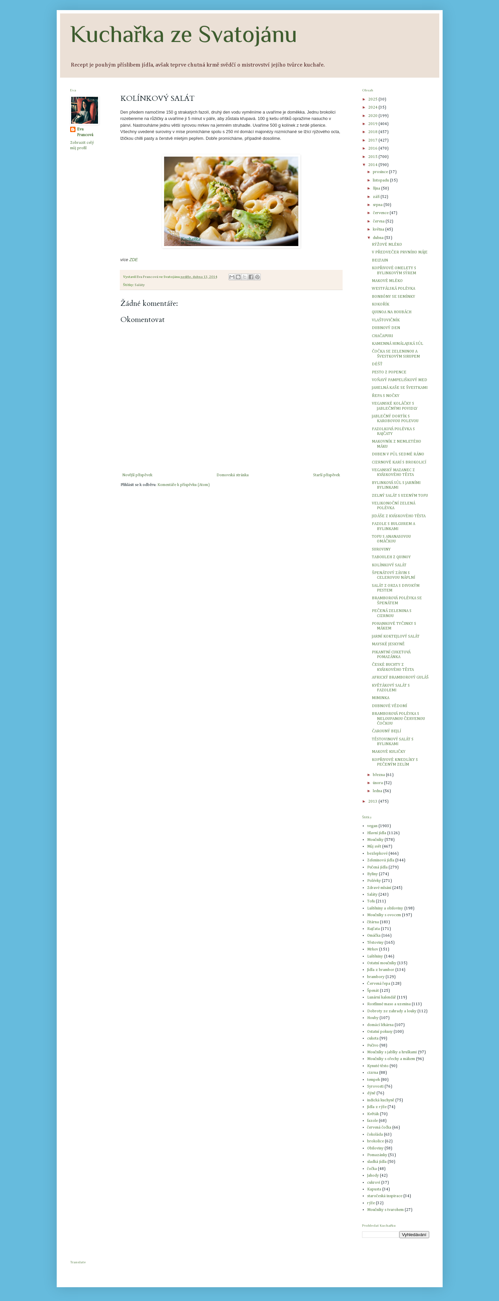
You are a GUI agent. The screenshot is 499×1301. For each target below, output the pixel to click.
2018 (373, 132)
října (377, 189)
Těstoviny (375, 943)
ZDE (133, 259)
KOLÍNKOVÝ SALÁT (389, 565)
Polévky (374, 881)
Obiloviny (375, 1148)
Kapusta (374, 1189)
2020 (373, 116)
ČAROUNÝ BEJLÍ (386, 731)
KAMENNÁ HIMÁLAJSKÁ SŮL (397, 344)
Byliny (372, 874)
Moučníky (375, 840)
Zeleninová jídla (380, 860)
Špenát (373, 991)
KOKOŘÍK (380, 304)
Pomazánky (377, 1155)
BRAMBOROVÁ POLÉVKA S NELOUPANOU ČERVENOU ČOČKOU (398, 719)
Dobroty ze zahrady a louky (391, 1011)
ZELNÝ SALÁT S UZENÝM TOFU (400, 496)
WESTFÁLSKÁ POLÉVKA (393, 289)
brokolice (375, 1141)
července (381, 213)
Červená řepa (378, 984)
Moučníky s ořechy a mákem (391, 1059)
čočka (372, 1169)
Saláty (140, 285)
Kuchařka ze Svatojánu (183, 34)
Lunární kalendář (381, 997)
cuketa (373, 1038)
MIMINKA (380, 698)
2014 (373, 165)
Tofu (371, 901)
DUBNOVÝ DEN (386, 328)
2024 (373, 108)
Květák (373, 1114)
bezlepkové (377, 854)
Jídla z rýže (377, 1107)
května (379, 230)
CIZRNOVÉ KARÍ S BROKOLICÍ (399, 462)
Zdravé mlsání (379, 888)
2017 (373, 140)
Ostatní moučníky (381, 963)
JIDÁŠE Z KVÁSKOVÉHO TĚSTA (399, 516)
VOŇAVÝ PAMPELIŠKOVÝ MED (399, 380)
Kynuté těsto (378, 1066)
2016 (373, 149)
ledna (378, 791)
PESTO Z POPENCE (389, 372)
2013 (373, 802)
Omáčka (374, 936)
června (379, 221)
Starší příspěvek (326, 475)
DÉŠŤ (377, 364)
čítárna (373, 922)
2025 (373, 99)
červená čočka (379, 1128)
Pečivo (373, 1046)
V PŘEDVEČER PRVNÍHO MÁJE (400, 252)
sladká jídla (377, 1162)
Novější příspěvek (137, 475)
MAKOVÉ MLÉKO (387, 281)
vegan (372, 826)
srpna (378, 205)
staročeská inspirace (384, 1196)
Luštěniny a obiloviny (385, 908)
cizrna (372, 1073)
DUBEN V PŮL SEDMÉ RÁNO (398, 454)
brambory (376, 977)
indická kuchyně (380, 1100)
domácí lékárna (380, 1025)
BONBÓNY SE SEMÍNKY (393, 297)
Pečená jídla (377, 867)
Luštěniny (375, 956)
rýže (371, 1203)
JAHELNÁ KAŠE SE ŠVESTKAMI (399, 388)
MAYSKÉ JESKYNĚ (388, 644)
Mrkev (372, 949)
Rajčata (373, 929)
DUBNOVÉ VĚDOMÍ (389, 706)
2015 (373, 157)
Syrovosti (375, 1087)
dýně (371, 1093)
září (377, 197)
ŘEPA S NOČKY (385, 396)
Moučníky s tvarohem (385, 1210)
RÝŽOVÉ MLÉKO (387, 245)
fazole (372, 1121)
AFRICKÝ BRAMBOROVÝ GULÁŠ (400, 678)
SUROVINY (381, 549)
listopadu (381, 180)
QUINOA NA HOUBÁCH (391, 312)
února (378, 783)
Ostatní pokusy (380, 1032)
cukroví (373, 1183)
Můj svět (374, 847)
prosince (381, 172)
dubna (379, 238)
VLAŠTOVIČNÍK (386, 320)
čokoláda (375, 1135)
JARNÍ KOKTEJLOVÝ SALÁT (395, 637)
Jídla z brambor (380, 970)
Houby (373, 1018)
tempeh (373, 1080)
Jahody (373, 1176)
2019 (373, 124)
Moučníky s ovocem (384, 915)
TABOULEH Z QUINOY (391, 557)
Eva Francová (85, 132)
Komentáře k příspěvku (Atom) (183, 485)
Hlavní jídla (376, 833)
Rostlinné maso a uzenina (389, 1004)
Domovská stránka (232, 475)
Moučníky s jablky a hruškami (392, 1052)
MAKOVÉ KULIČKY (388, 752)
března (379, 775)
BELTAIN (380, 260)
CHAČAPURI (382, 336)
